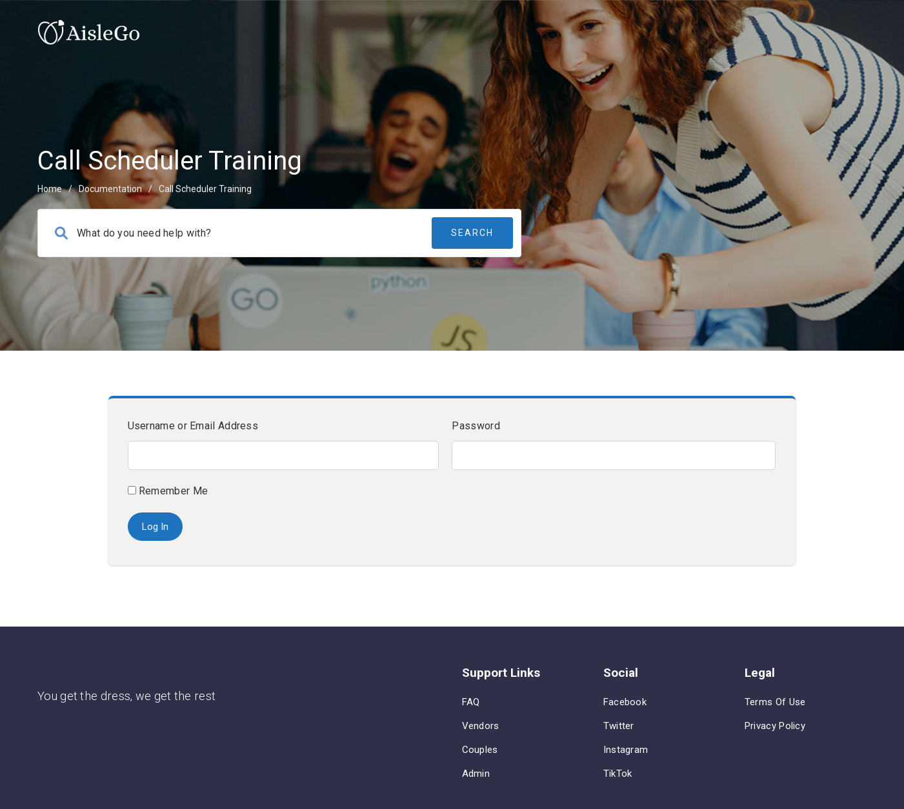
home (49, 189)
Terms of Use (775, 702)
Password (475, 426)
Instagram (625, 749)
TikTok (617, 773)
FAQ (471, 702)
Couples (480, 749)
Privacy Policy (775, 726)
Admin (476, 773)
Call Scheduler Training (205, 189)
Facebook (625, 702)
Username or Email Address (193, 426)
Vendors (480, 726)
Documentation (110, 189)
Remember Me (168, 491)
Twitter (618, 726)
